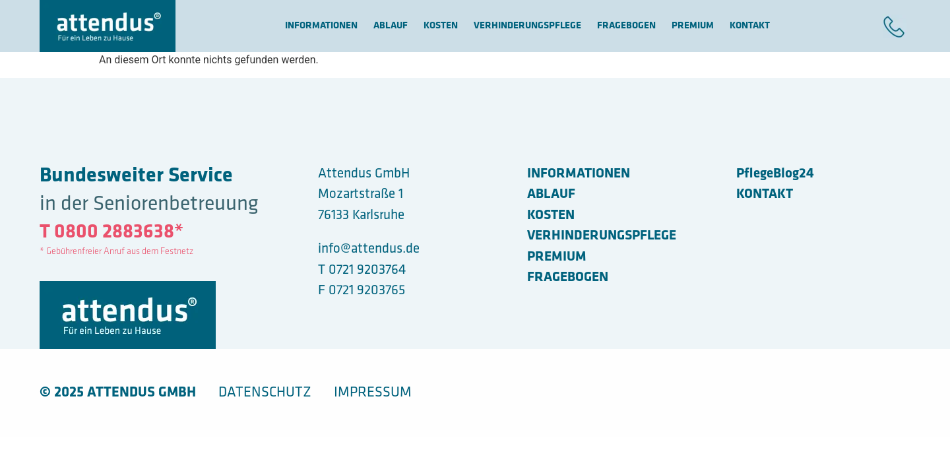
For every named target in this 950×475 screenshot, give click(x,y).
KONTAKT (750, 26)
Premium (693, 26)
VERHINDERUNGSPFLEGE (527, 26)
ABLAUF (390, 26)
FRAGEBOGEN (626, 26)
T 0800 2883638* (111, 232)
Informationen (321, 26)
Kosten (441, 26)
